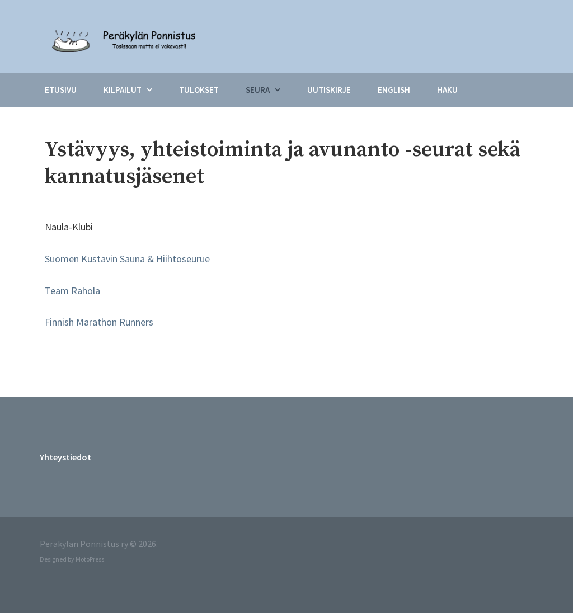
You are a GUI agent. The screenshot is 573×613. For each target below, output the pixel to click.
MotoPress (90, 559)
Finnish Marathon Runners (99, 321)
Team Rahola (72, 290)
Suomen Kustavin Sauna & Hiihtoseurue (127, 258)
